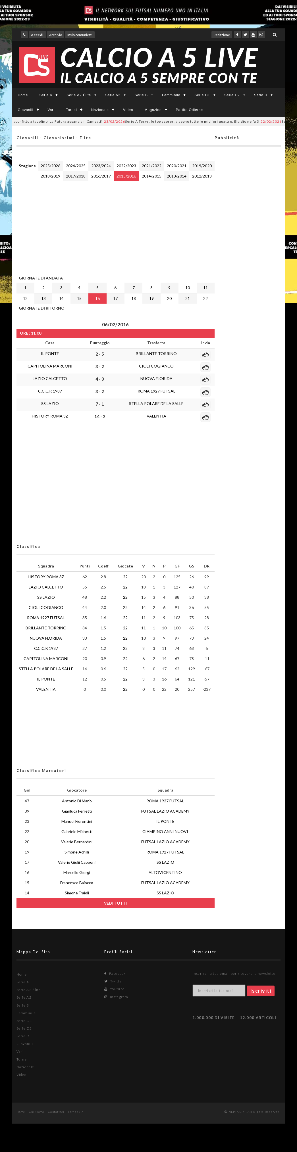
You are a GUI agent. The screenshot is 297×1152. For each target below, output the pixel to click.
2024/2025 (76, 165)
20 (169, 298)
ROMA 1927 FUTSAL (156, 391)
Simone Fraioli (77, 892)
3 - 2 (99, 366)
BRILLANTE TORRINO (156, 353)
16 (97, 298)
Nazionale (100, 110)
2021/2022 (151, 165)
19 (151, 298)
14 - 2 (99, 416)
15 (79, 298)
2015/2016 (126, 176)
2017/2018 (76, 176)
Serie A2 (112, 95)
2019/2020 (202, 165)
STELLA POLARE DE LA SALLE (156, 403)
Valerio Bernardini (76, 841)
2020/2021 (176, 165)
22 (205, 298)
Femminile (171, 95)
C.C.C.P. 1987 (50, 391)
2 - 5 (99, 353)
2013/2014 (176, 176)
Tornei (71, 110)
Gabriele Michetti (76, 831)
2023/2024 (101, 165)
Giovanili (26, 110)
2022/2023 (126, 165)
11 (205, 287)
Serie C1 (202, 95)
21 (187, 298)
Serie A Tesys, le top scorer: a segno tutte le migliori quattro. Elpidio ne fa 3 (189, 121)
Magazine (153, 110)
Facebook (115, 973)
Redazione (222, 35)
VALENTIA (156, 416)
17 (115, 298)
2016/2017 (101, 176)
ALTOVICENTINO (165, 872)
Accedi (37, 35)
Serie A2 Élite (79, 95)
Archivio (55, 35)
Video (128, 110)
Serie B (141, 95)
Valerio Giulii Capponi (76, 862)
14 (61, 298)
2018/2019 (50, 176)
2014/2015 (151, 176)
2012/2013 (202, 176)
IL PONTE (50, 353)
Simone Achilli (77, 852)
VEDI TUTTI (115, 903)
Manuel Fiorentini (76, 821)
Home (23, 95)
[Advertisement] (115, 227)
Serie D (260, 95)
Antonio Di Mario (77, 800)
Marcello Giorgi (76, 872)
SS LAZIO (50, 403)
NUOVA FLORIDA (156, 378)
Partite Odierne (189, 110)
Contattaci (56, 1111)
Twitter (113, 981)
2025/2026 (50, 165)
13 (43, 298)
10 (187, 287)
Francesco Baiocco (76, 882)
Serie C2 (232, 95)
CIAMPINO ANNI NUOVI (165, 831)
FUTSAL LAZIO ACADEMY (165, 811)
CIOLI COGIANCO (156, 366)
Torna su (76, 1111)
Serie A (46, 95)
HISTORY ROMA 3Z (50, 416)
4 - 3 (99, 378)
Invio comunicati (79, 35)
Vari (51, 110)
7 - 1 (99, 403)
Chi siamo (36, 1111)
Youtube (114, 989)
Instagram (116, 997)
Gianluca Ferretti (77, 811)
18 (133, 298)
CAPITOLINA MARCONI (50, 366)
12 (25, 298)
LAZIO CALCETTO (50, 378)
